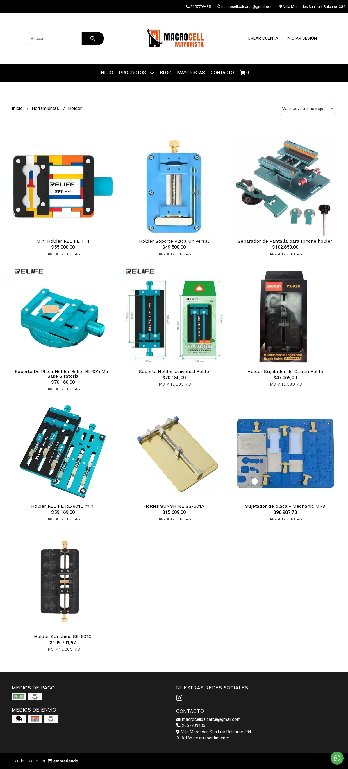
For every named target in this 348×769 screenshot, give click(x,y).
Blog (165, 72)
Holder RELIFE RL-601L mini (62, 506)
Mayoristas (191, 72)
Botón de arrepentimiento (202, 738)
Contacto (222, 72)
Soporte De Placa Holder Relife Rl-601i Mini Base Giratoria (63, 374)
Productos (136, 73)
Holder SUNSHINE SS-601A (174, 506)
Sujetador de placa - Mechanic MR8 (285, 506)
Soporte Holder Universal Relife (174, 371)
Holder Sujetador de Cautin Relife (285, 371)
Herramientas (46, 108)
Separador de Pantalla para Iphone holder (285, 241)
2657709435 (190, 725)
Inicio (106, 72)
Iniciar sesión (301, 38)
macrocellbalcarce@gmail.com (208, 719)
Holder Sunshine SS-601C (63, 636)
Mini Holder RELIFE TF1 (62, 241)
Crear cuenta (263, 38)
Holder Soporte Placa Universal (174, 241)
